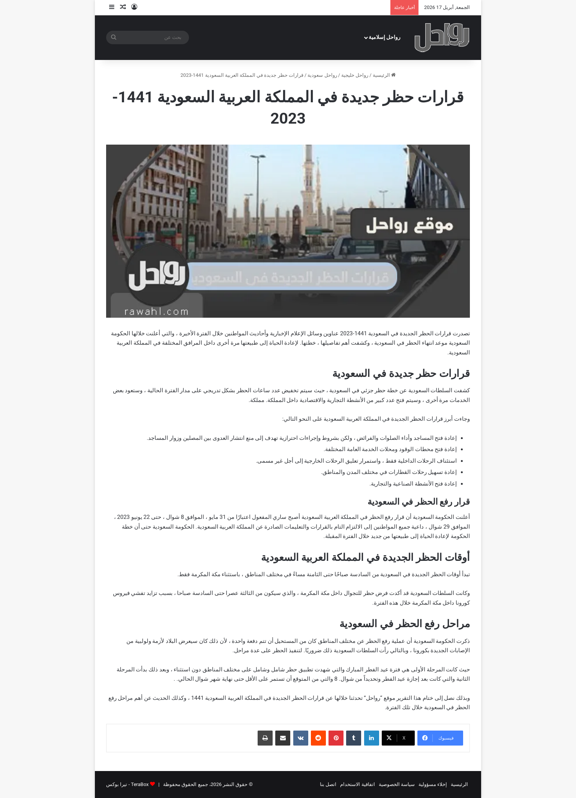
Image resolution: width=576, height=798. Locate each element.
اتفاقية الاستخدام (357, 784)
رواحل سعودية (322, 75)
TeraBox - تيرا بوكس (127, 784)
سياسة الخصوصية (397, 784)
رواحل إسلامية (385, 37)
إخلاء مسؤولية (432, 784)
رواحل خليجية (354, 75)
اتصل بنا (328, 784)
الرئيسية (384, 75)
